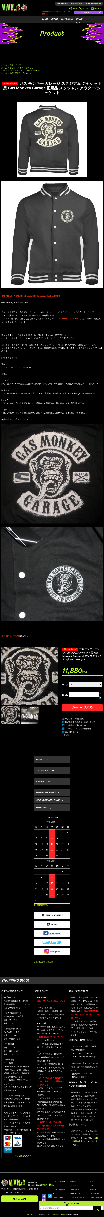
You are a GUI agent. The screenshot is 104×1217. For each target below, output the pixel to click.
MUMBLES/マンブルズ (43, 962)
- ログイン (72, 1185)
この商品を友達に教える (75, 725)
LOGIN (73, 8)
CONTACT (96, 8)
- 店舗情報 (92, 1189)
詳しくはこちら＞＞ (23, 1155)
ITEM (45, 19)
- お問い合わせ (94, 1193)
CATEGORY (67, 19)
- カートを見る (74, 1189)
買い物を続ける (71, 731)
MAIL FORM (19, 1199)
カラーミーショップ (31, 1214)
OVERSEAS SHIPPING (93, 3)
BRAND (54, 19)
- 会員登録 (72, 1181)
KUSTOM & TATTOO (31, 70)
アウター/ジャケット (26, 68)
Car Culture (27, 73)
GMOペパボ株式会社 (59, 1214)
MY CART (84, 8)
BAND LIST (79, 21)
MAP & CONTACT (63, 3)
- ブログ (92, 1185)
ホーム (4, 65)
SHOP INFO (42, 807)
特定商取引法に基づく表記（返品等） (81, 722)
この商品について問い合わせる (78, 728)
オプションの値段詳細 (74, 718)
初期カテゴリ (15, 65)
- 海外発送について (76, 1193)
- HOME (92, 1181)
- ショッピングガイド (76, 1197)
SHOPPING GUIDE (77, 3)
